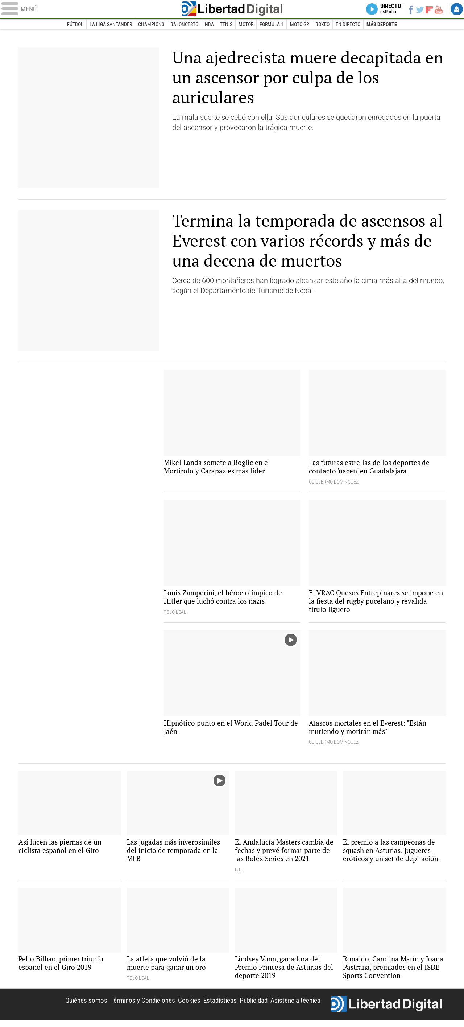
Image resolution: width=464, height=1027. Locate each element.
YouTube (438, 9)
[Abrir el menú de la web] (87, 9)
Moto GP (300, 25)
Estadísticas (213, 1006)
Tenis (226, 25)
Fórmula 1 (272, 25)
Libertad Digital (232, 9)
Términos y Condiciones (132, 1006)
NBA (209, 25)
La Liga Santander (109, 25)
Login (457, 9)
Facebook (408, 9)
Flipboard (428, 9)
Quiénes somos (73, 1006)
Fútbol (74, 25)
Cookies (180, 1006)
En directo (349, 25)
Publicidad (248, 1006)
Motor (246, 25)
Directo (387, 9)
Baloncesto (184, 25)
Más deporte (383, 25)
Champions (150, 25)
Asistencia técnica (293, 1006)
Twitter (418, 9)
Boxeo (323, 25)
